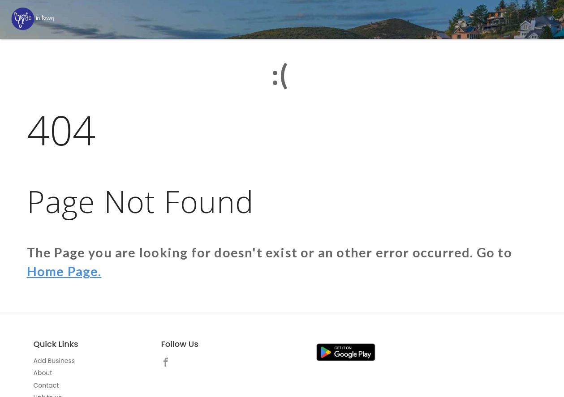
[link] (168, 363)
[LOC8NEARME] (32, 19)
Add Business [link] (54, 360)
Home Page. (64, 271)
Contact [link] (46, 385)
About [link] (43, 372)
